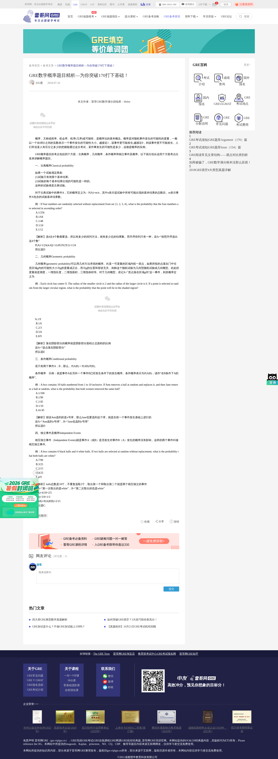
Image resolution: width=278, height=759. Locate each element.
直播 (146, 4)
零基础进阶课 (72, 685)
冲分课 (72, 680)
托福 (67, 4)
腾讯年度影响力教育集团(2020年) (166, 729)
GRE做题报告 (110, 16)
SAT (92, 4)
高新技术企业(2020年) (65, 729)
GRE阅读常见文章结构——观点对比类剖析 (218, 154)
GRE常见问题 (35, 675)
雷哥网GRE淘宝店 (124, 653)
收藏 (145, 521)
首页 (70, 16)
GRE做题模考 (87, 16)
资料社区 (102, 4)
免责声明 (28, 740)
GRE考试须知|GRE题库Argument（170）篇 (218, 139)
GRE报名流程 (35, 684)
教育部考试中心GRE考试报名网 (157, 653)
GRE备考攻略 (151, 16)
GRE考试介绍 (35, 689)
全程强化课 (71, 690)
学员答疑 (209, 16)
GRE (75, 4)
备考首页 (34, 65)
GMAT (84, 4)
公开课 (121, 4)
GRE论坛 (226, 16)
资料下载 (191, 16)
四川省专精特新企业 (242, 729)
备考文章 (48, 65)
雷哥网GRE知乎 (188, 653)
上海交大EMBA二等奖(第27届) (130, 729)
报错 (174, 521)
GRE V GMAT (35, 680)
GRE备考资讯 (172, 16)
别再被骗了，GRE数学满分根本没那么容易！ (220, 162)
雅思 (60, 4)
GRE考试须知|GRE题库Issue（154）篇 (215, 147)
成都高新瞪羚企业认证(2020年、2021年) (207, 729)
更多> (247, 64)
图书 (112, 4)
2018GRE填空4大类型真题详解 (210, 170)
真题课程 (132, 4)
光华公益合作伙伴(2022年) (37, 729)
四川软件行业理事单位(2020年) (95, 729)
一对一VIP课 (71, 675)
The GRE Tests (101, 653)
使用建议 (188, 4)
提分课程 (131, 16)
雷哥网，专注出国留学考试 (39, 4)
